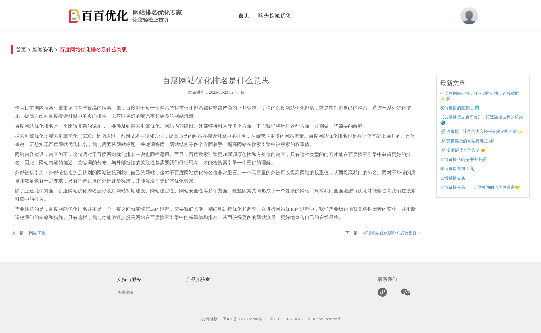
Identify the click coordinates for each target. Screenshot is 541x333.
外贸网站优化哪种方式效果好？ (391, 233)
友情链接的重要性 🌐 (460, 107)
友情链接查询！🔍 (457, 168)
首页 (243, 15)
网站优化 (37, 233)
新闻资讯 (42, 49)
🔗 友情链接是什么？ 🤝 (463, 150)
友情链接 (209, 318)
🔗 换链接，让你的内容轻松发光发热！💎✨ (481, 131)
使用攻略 (125, 292)
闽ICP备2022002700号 (242, 318)
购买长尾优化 (274, 15)
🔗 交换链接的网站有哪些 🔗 (467, 140)
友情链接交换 (452, 178)
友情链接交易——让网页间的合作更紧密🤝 (480, 187)
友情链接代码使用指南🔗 (463, 159)
